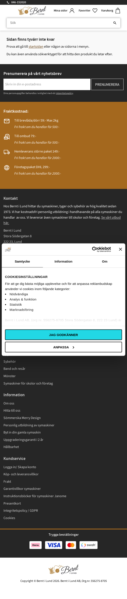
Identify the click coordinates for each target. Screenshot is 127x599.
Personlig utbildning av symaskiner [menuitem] (28, 425)
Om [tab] (104, 261)
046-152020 (18, 2)
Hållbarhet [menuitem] (11, 447)
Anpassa (63, 347)
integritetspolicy (64, 93)
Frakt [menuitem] (7, 481)
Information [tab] (64, 261)
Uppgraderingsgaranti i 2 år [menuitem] (23, 439)
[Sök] (114, 23)
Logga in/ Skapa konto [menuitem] (19, 467)
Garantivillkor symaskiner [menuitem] (22, 488)
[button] (88, 11)
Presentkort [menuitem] (12, 503)
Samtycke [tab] (22, 261)
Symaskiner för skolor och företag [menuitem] (28, 383)
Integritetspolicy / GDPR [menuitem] (20, 510)
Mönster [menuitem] (9, 376)
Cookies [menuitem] (9, 518)
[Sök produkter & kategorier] (63, 23)
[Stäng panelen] (120, 249)
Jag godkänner (63, 335)
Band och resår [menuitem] (14, 368)
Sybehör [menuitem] (9, 361)
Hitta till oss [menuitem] (11, 410)
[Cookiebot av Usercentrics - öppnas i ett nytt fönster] (92, 249)
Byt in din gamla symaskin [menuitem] (22, 432)
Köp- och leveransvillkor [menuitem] (21, 474)
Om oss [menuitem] (8, 403)
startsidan (36, 46)
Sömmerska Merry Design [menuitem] (22, 418)
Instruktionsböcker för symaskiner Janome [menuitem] (34, 496)
